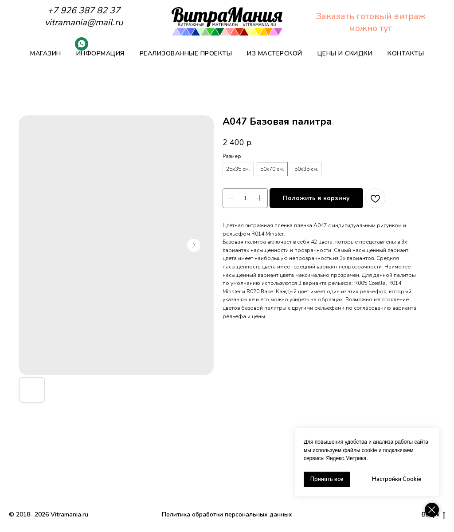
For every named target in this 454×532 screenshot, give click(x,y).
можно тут (370, 28)
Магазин (45, 53)
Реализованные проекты (186, 53)
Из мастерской (274, 53)
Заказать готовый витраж (371, 16)
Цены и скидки (345, 53)
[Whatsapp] (81, 48)
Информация (100, 53)
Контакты (405, 53)
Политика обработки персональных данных (227, 514)
